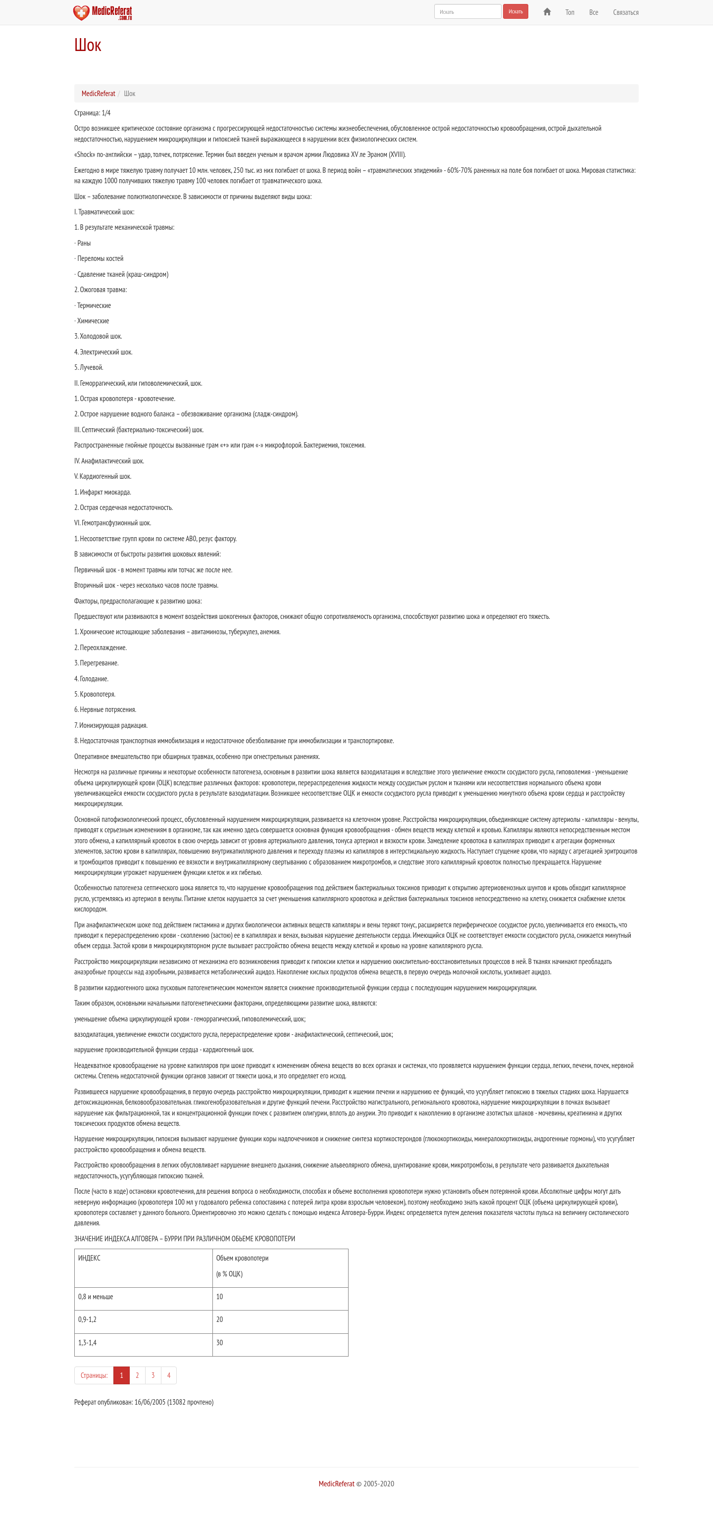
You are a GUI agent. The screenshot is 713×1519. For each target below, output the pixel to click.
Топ (569, 12)
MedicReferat (98, 93)
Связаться (626, 12)
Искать (516, 11)
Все (593, 12)
